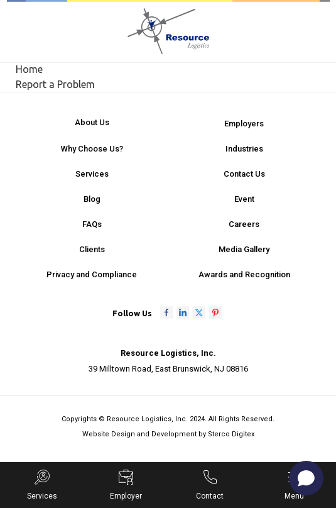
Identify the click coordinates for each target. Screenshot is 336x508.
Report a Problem (55, 84)
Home (29, 69)
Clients (92, 249)
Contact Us (244, 174)
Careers (244, 224)
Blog (92, 199)
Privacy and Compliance (91, 274)
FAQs (92, 224)
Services (92, 174)
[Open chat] (306, 478)
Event (244, 199)
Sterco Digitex (231, 434)
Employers (244, 123)
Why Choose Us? (92, 148)
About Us (92, 122)
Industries (244, 148)
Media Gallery (244, 249)
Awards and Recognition (244, 274)
